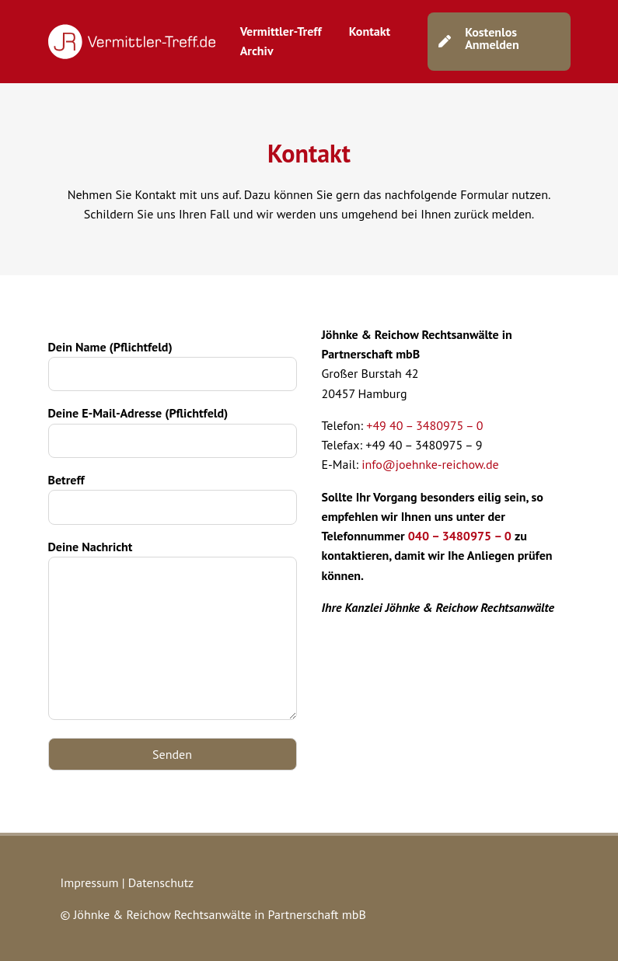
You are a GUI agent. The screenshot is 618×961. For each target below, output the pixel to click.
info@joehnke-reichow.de (430, 464)
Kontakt (369, 31)
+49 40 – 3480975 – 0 (424, 425)
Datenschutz (161, 882)
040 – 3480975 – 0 (460, 535)
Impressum (90, 882)
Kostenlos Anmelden (492, 38)
